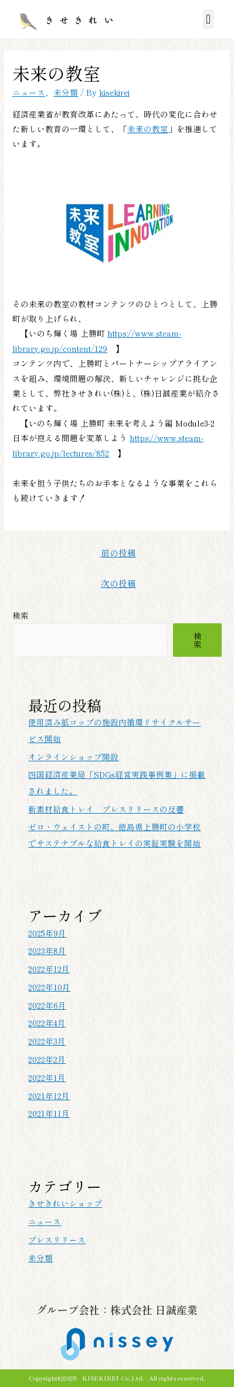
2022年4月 (47, 1023)
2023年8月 (47, 950)
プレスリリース (57, 1239)
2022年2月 (47, 1059)
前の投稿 (118, 552)
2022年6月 (47, 1005)
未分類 (65, 92)
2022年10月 (49, 987)
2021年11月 (49, 1113)
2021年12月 (49, 1095)
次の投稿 (118, 583)
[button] (208, 19)
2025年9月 (47, 933)
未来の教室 (147, 129)
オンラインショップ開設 (73, 757)
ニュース (28, 92)
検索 (20, 615)
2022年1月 (47, 1077)
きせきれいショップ (65, 1203)
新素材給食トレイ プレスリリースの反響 (106, 809)
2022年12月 (49, 969)
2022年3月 (47, 1041)
